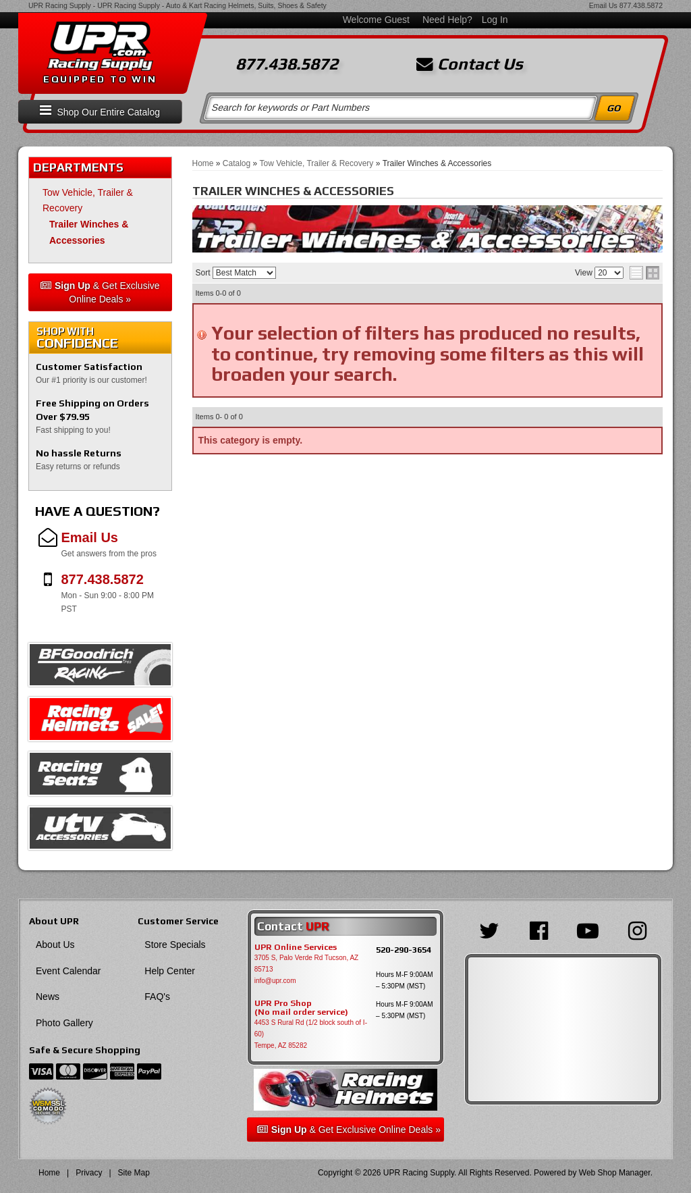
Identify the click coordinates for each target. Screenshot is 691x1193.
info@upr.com (275, 980)
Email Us (603, 5)
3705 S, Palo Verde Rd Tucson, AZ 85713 (306, 963)
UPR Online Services (295, 947)
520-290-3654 (403, 950)
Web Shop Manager (615, 1172)
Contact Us (469, 64)
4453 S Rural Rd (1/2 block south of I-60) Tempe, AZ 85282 (310, 1034)
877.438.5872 (641, 5)
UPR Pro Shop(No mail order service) (301, 1008)
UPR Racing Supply (59, 5)
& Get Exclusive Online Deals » (100, 292)
